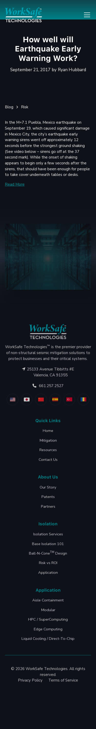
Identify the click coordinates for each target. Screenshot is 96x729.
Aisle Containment (48, 612)
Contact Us (48, 471)
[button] (86, 15)
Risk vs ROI (48, 574)
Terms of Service (63, 692)
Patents (48, 508)
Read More (15, 184)
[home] (23, 15)
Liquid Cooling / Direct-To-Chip (48, 650)
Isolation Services (48, 545)
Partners (48, 518)
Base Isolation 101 (48, 555)
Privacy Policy (30, 692)
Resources (48, 461)
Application (48, 584)
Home (48, 442)
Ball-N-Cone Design (48, 565)
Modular (48, 621)
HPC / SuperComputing (48, 631)
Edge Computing (48, 640)
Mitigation (48, 452)
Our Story (48, 499)
